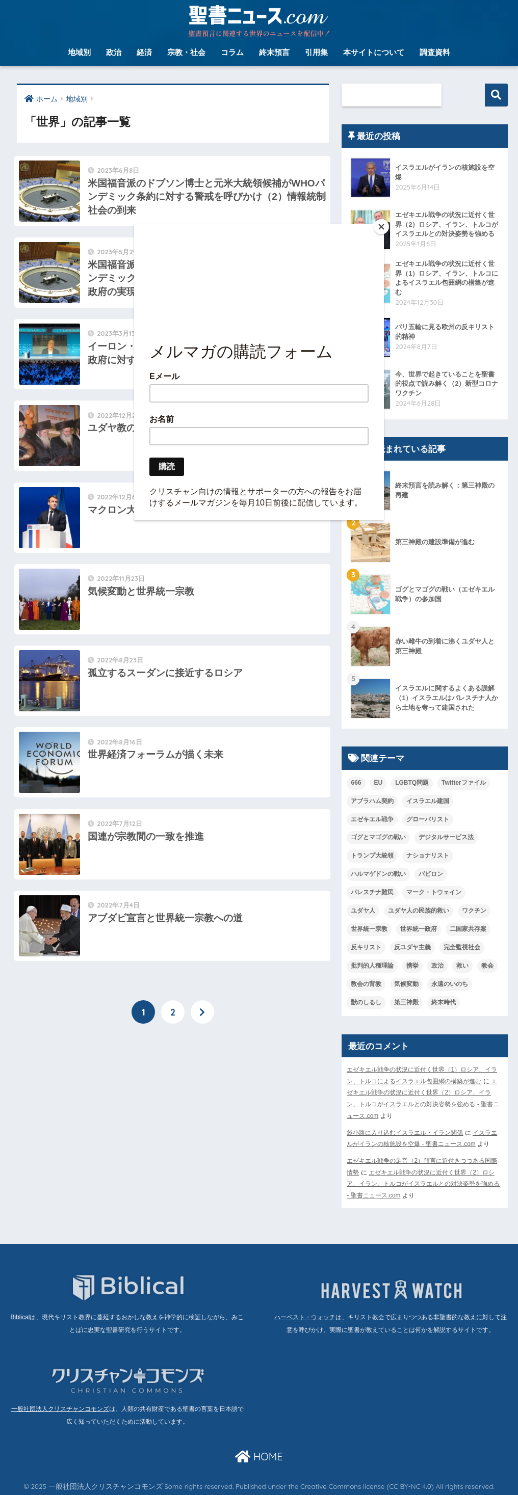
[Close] (381, 226)
